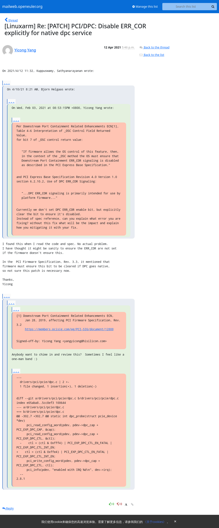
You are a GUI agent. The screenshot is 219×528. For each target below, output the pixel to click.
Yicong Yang (25, 50)
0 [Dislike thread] (119, 504)
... (7, 83)
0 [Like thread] (112, 504)
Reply (8, 508)
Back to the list (151, 55)
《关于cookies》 (155, 522)
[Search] (213, 6)
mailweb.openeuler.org (22, 6)
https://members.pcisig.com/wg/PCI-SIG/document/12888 (69, 329)
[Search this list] (185, 6)
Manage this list (145, 6)
